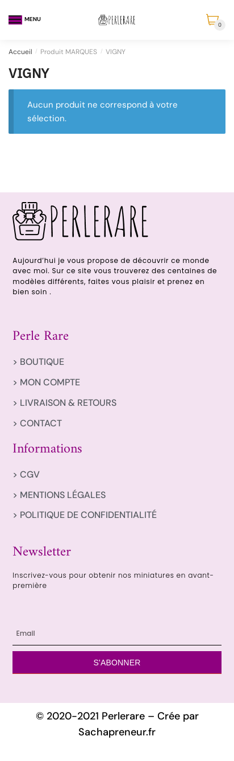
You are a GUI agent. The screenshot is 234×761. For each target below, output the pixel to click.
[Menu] (15, 19)
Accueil (20, 51)
